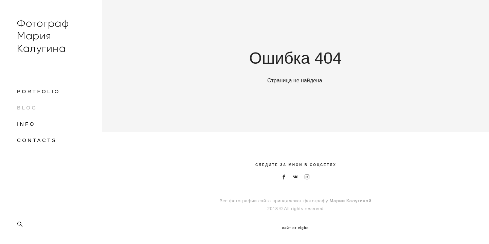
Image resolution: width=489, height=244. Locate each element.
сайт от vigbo (295, 228)
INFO (26, 124)
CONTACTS (37, 140)
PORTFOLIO (38, 91)
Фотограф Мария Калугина (43, 36)
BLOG (27, 107)
